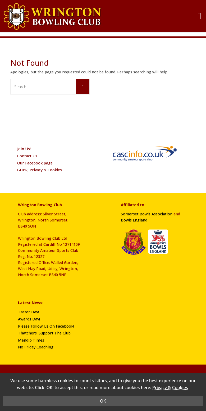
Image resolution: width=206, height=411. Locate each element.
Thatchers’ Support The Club (44, 333)
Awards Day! (29, 319)
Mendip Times (31, 340)
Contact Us (27, 155)
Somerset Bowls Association (146, 213)
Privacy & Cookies (170, 391)
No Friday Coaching (35, 346)
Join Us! (24, 148)
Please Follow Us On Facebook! (46, 326)
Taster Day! (28, 311)
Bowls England (134, 220)
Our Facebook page (35, 163)
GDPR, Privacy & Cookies (39, 169)
